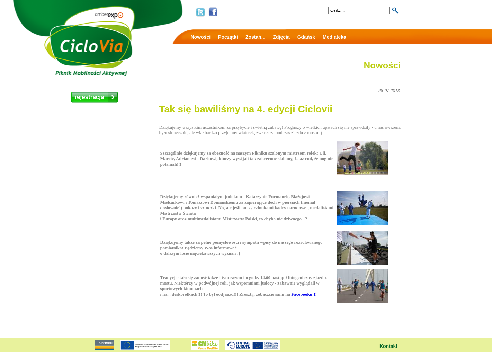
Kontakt (388, 346)
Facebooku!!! (304, 294)
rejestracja (89, 97)
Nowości (201, 37)
